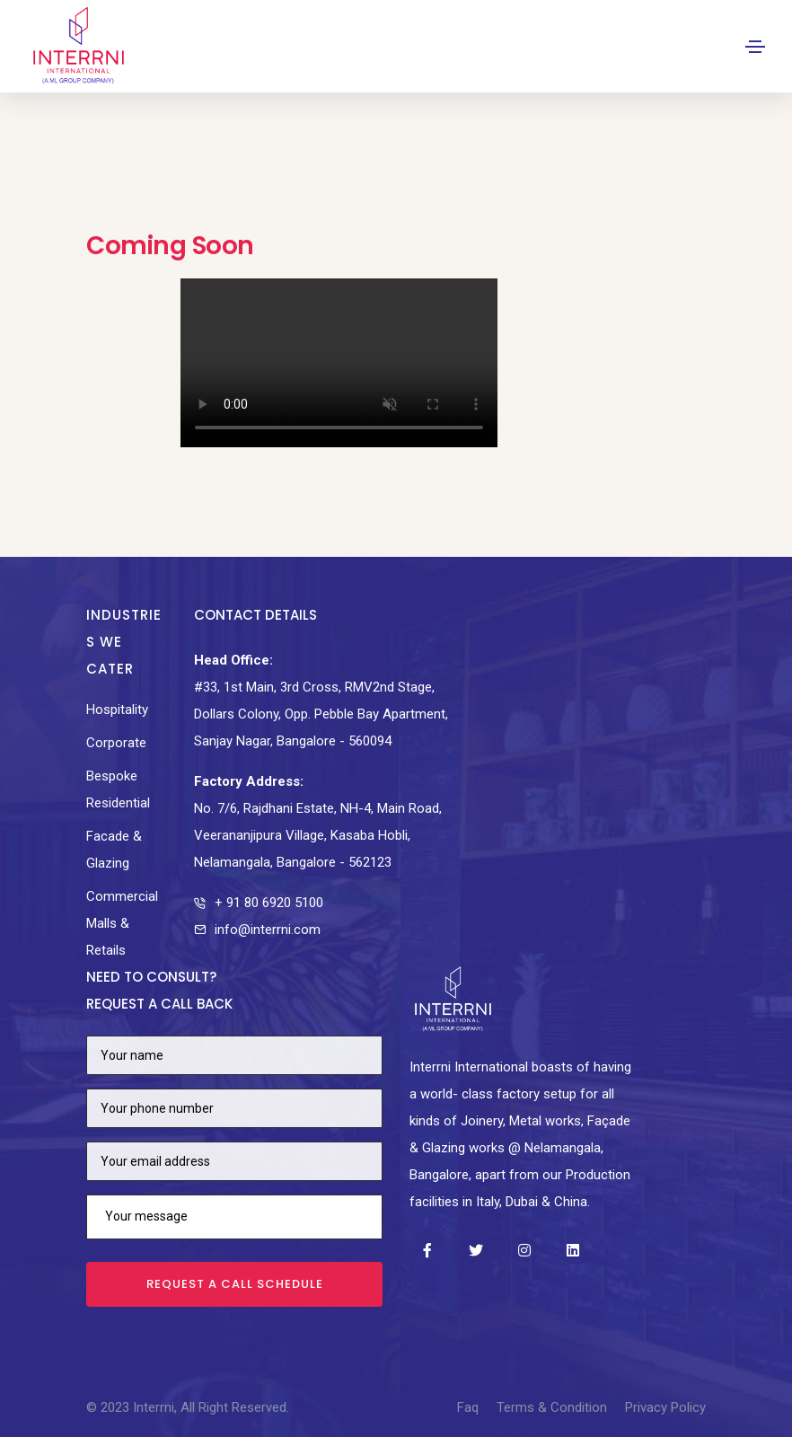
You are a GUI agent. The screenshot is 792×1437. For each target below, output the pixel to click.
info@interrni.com (268, 929)
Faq (468, 1407)
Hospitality (117, 709)
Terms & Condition (552, 1407)
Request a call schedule (234, 1283)
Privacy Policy (665, 1407)
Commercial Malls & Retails (122, 923)
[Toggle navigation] (755, 46)
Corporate (116, 743)
